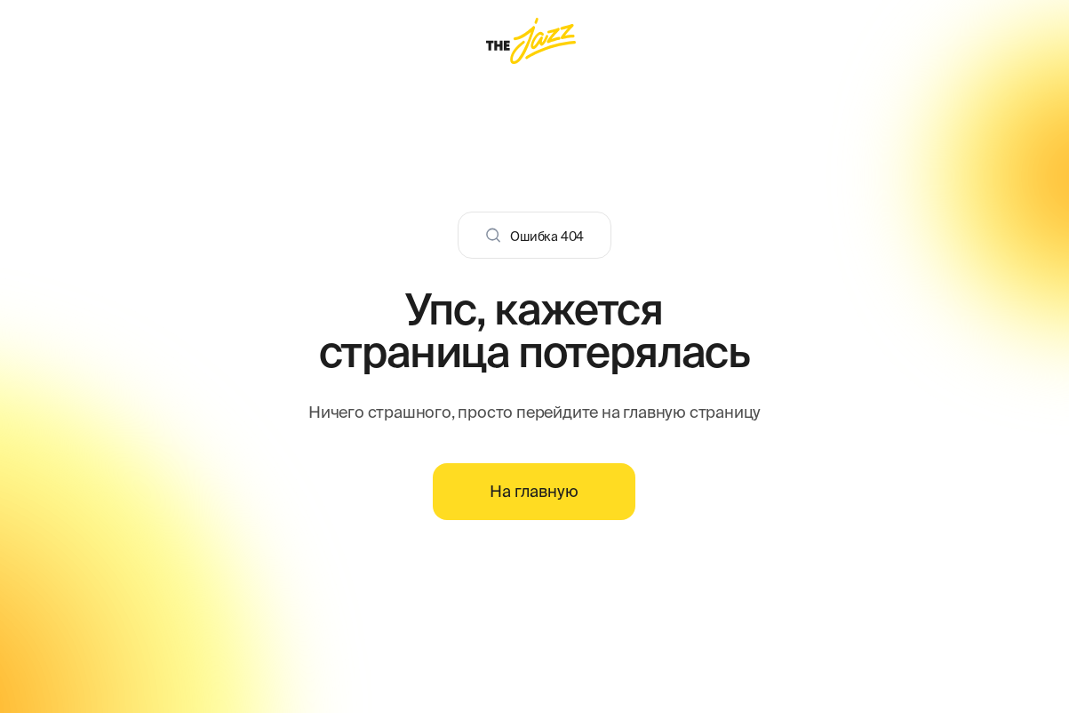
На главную (534, 491)
